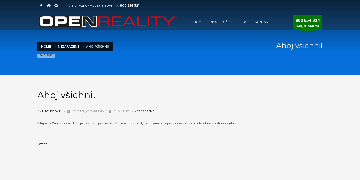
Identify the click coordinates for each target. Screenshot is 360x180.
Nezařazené (144, 111)
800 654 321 (130, 6)
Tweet (42, 144)
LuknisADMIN (52, 111)
